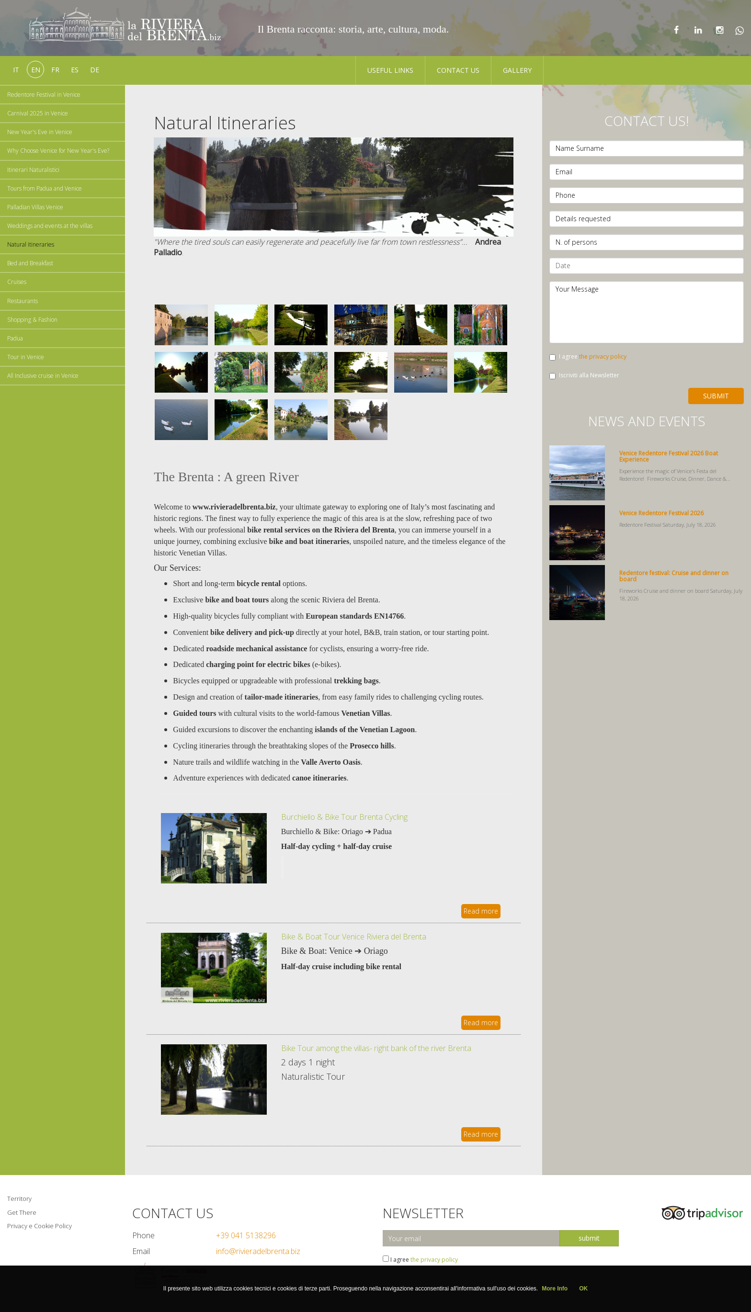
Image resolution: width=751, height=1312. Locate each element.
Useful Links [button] (390, 70)
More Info (555, 1288)
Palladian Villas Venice (35, 207)
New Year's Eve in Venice (39, 132)
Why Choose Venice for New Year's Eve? (58, 151)
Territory (19, 1198)
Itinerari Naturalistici (33, 170)
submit (589, 1238)
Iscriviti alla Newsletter (584, 375)
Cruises (16, 282)
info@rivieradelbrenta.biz (258, 1251)
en (35, 69)
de (94, 69)
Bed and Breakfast (30, 263)
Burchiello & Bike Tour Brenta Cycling (344, 817)
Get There (21, 1212)
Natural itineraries (30, 244)
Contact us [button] (458, 70)
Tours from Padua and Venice (44, 188)
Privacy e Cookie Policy (39, 1226)
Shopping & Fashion (32, 320)
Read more (481, 911)
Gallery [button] (517, 70)
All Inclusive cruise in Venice (43, 376)
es (75, 69)
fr (55, 69)
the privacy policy (602, 356)
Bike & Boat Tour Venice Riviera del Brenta (353, 936)
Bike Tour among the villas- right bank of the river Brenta (376, 1048)
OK (583, 1288)
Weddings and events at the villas (49, 226)
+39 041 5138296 (246, 1235)
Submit (716, 395)
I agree (587, 356)
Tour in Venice (25, 357)
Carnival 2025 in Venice (37, 113)
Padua (15, 338)
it (16, 69)
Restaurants (22, 301)
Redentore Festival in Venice (43, 94)
